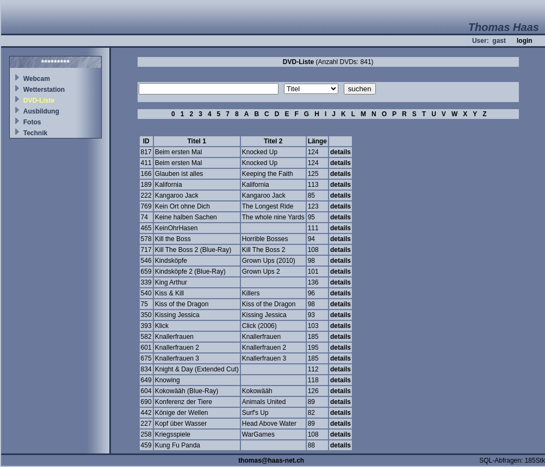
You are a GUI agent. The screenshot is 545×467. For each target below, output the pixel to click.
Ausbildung (41, 111)
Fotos (32, 122)
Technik (35, 133)
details (340, 152)
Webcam (36, 79)
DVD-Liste (38, 100)
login (524, 41)
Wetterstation (44, 89)
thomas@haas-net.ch (271, 460)
